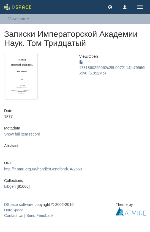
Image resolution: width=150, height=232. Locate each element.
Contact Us (13, 215)
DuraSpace (13, 210)
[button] (110, 7)
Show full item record (22, 134)
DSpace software (19, 204)
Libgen (10, 186)
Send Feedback (39, 215)
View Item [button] (18, 18)
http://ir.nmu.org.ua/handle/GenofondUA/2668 (43, 169)
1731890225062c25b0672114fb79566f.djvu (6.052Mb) (112, 67)
